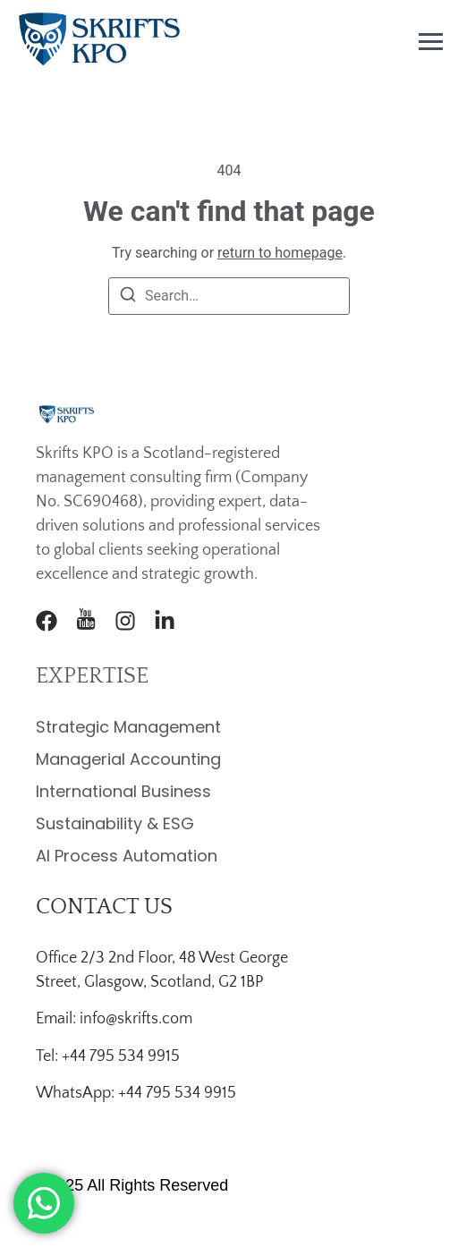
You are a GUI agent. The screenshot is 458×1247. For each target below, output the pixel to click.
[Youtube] (86, 621)
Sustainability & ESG (115, 823)
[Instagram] (125, 621)
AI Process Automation (126, 855)
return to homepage (280, 252)
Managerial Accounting (128, 759)
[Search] (128, 297)
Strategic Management (128, 727)
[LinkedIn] (164, 621)
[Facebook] (46, 621)
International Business (123, 791)
